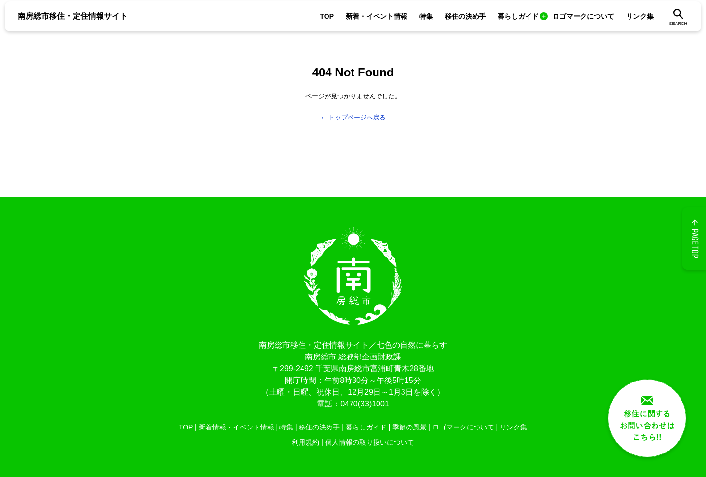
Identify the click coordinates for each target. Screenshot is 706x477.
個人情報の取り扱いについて (369, 442)
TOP (327, 16)
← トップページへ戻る (353, 117)
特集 (426, 16)
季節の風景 (409, 427)
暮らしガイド (518, 16)
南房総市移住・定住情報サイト (72, 16)
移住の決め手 (465, 16)
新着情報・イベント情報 (236, 427)
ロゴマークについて (583, 16)
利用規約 (305, 442)
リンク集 (640, 16)
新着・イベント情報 (376, 16)
